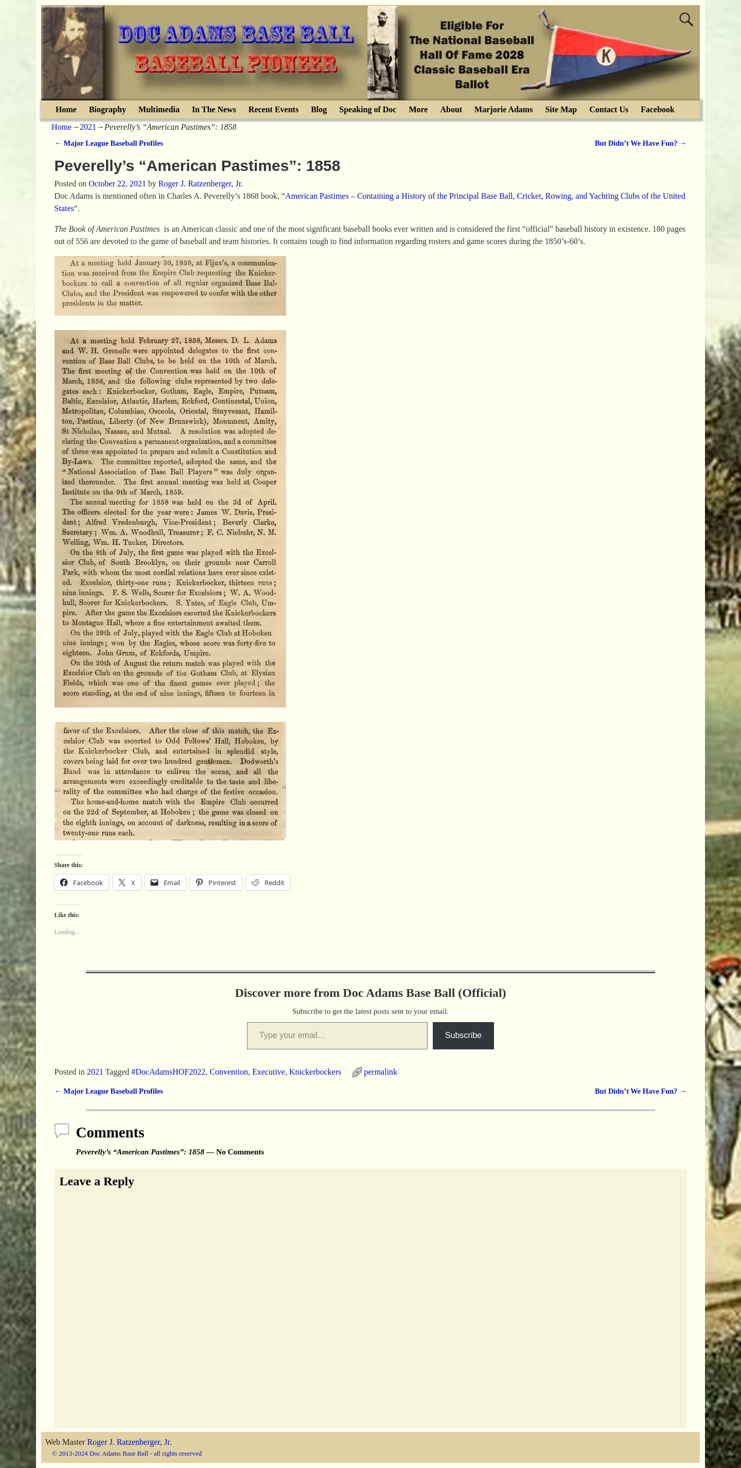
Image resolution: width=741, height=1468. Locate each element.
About (451, 109)
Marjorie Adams (503, 109)
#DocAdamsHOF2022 (168, 1071)
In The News (214, 109)
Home (66, 109)
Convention (228, 1071)
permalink (380, 1071)
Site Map (561, 109)
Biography (107, 109)
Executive (268, 1071)
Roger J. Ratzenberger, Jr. (129, 1442)
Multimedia (159, 109)
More (418, 109)
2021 (88, 127)
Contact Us (608, 109)
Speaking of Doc (367, 109)
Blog (319, 109)
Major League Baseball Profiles (109, 143)
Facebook (658, 109)
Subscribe (463, 1035)
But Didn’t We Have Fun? (640, 143)
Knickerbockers (315, 1071)
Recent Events (273, 109)
